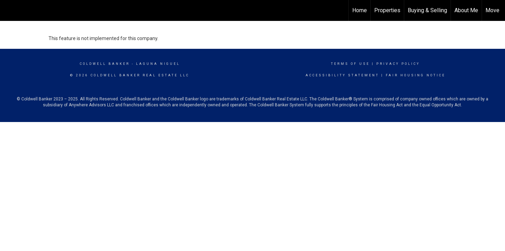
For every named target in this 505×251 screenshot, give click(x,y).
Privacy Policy (398, 64)
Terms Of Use (350, 64)
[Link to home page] (9, 10)
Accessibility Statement (342, 75)
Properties (387, 10)
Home (359, 10)
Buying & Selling (427, 10)
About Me (466, 10)
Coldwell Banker (105, 64)
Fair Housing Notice (415, 75)
